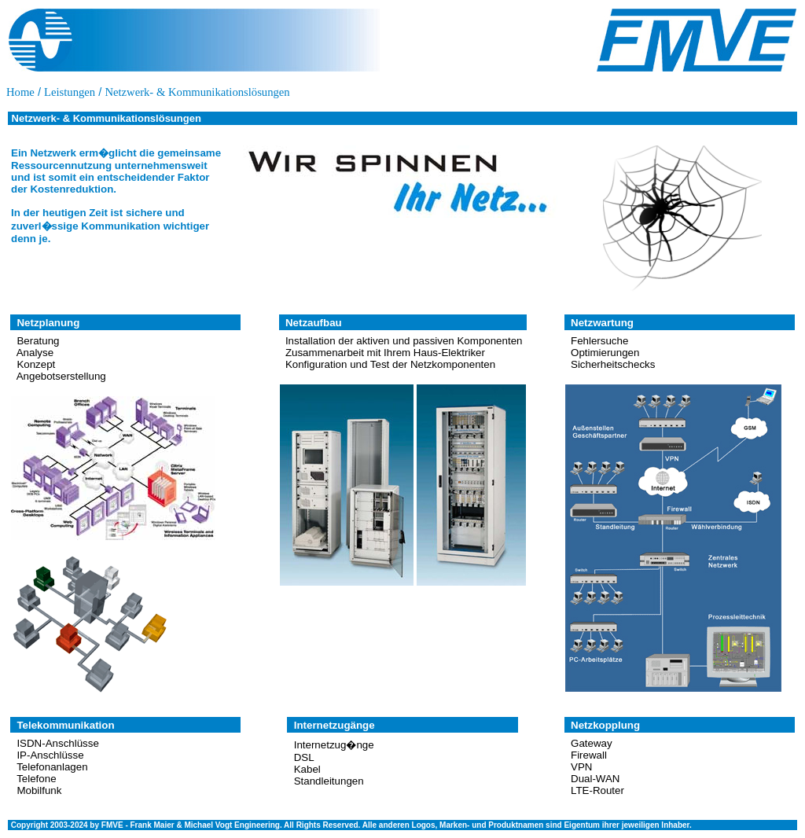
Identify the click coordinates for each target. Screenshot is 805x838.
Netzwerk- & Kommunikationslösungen (197, 92)
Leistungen (69, 92)
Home (20, 92)
